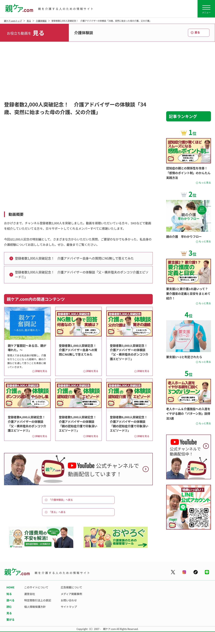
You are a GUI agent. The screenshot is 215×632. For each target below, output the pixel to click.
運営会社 (29, 594)
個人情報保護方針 (35, 607)
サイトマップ (69, 607)
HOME (10, 587)
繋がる (10, 619)
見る (29, 20)
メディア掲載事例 (71, 594)
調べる (10, 600)
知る (9, 594)
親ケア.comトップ (13, 20)
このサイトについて (36, 587)
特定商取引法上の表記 (37, 600)
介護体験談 (41, 20)
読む (9, 607)
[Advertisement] (107, 71)
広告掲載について (71, 587)
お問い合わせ (69, 600)
